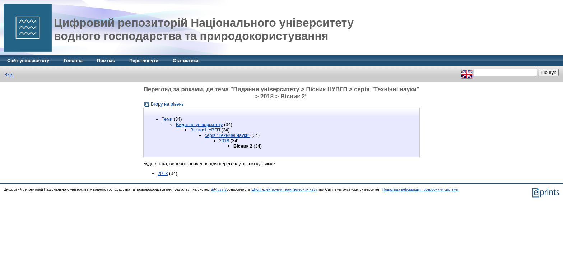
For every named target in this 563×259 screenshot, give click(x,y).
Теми (167, 119)
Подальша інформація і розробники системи (420, 189)
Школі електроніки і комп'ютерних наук (284, 189)
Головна (73, 60)
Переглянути (143, 60)
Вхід (8, 74)
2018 (224, 140)
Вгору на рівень (167, 104)
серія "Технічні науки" (227, 135)
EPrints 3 (219, 189)
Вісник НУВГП (205, 130)
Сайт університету (28, 60)
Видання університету (199, 124)
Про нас (106, 60)
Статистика (186, 60)
